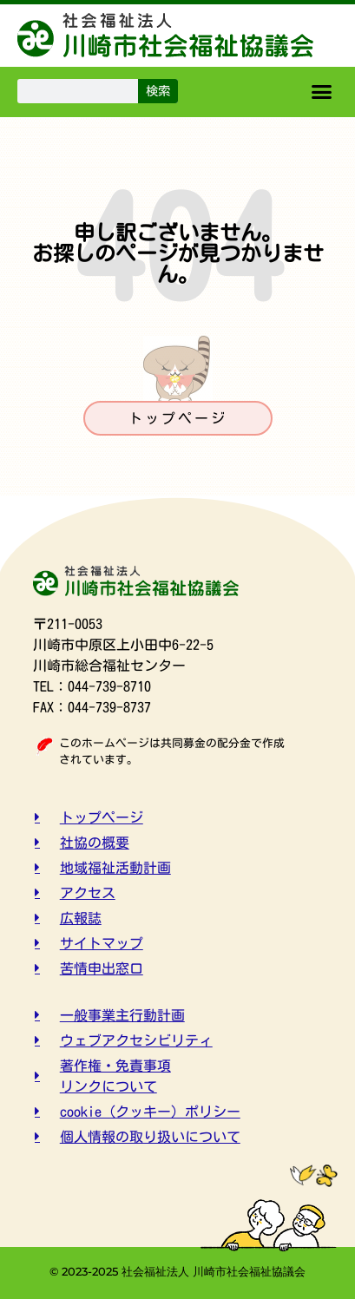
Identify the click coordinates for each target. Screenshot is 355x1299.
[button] (322, 91)
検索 (158, 90)
